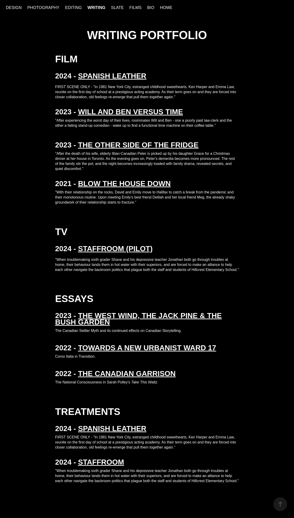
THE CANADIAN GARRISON (127, 373)
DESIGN (14, 7)
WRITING (96, 7)
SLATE (117, 7)
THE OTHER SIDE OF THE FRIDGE (138, 145)
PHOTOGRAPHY (43, 7)
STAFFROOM (101, 462)
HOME (166, 7)
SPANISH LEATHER (112, 428)
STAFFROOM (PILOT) (115, 249)
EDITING (73, 7)
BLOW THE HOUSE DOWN (124, 183)
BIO (150, 7)
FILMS (135, 7)
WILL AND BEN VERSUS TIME (130, 112)
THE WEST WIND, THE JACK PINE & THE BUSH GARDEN (138, 318)
